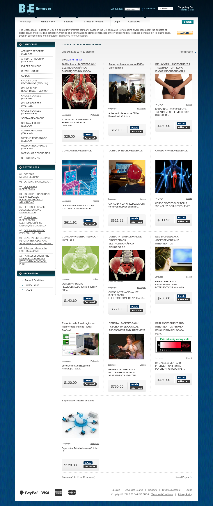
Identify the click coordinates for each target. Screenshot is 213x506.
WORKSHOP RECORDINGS (35, 153)
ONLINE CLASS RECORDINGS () (34, 82)
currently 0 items (186, 8)
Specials (68, 21)
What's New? (48, 21)
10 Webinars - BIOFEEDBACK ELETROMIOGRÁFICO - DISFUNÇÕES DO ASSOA (79, 68)
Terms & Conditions (34, 280)
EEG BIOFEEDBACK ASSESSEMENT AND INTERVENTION (167, 240)
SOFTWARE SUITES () (31, 124)
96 (77, 59)
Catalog (73, 44)
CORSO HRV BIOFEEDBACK (171, 150)
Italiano (96, 201)
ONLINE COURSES (91, 44)
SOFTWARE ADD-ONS (33, 118)
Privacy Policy (32, 285)
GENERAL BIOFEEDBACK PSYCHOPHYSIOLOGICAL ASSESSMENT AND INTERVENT (127, 327)
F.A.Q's (28, 290)
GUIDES (25, 76)
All (80, 59)
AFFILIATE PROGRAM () (32, 52)
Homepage (25, 21)
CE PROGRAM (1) (30, 158)
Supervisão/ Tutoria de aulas (78, 400)
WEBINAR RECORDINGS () (34, 139)
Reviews (152, 490)
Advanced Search (134, 490)
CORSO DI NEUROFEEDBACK (126, 150)
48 (73, 59)
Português (94, 115)
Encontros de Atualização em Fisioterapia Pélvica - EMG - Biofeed (78, 327)
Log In (117, 21)
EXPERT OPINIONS (31, 66)
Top (64, 44)
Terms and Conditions (162, 494)
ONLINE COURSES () (31, 97)
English (189, 104)
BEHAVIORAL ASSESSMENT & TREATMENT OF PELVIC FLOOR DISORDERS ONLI (172, 68)
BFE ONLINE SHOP (139, 494)
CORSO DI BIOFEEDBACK (77, 150)
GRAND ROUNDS (30, 71)
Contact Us (134, 21)
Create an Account (94, 21)
